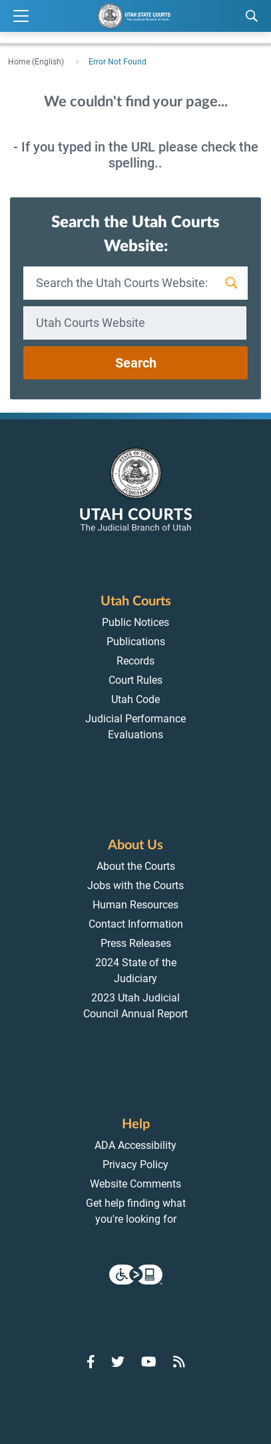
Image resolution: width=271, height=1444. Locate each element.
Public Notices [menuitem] (135, 622)
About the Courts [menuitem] (136, 866)
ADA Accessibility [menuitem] (135, 1145)
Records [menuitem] (135, 661)
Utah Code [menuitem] (135, 699)
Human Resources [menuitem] (135, 904)
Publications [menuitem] (136, 641)
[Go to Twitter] (118, 1361)
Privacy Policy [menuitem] (135, 1164)
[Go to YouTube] (148, 1361)
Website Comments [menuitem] (135, 1184)
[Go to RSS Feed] (179, 1361)
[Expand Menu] (21, 16)
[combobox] (134, 323)
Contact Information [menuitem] (136, 924)
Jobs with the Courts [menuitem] (135, 885)
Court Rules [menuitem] (135, 680)
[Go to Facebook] (91, 1361)
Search (135, 363)
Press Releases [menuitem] (136, 943)
